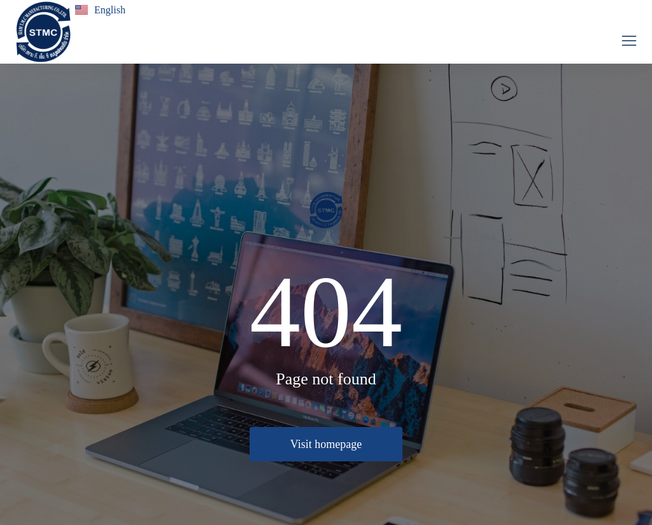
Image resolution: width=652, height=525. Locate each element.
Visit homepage (326, 444)
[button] (629, 40)
